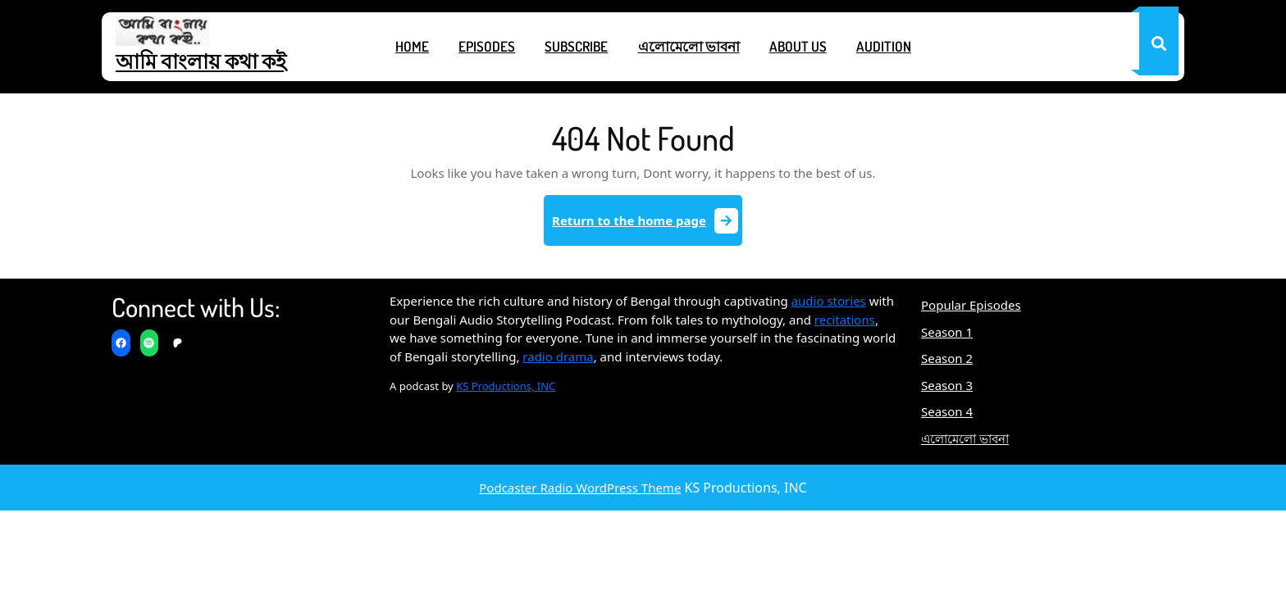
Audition (883, 46)
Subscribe (576, 46)
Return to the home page (647, 226)
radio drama (557, 356)
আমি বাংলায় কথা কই (201, 61)
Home (412, 46)
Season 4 (947, 411)
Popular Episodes (971, 305)
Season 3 (947, 385)
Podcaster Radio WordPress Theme (580, 487)
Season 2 (947, 358)
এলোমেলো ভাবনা (689, 46)
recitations (844, 319)
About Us (798, 46)
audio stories (828, 301)
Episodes (486, 46)
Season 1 (947, 332)
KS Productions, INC (505, 386)
